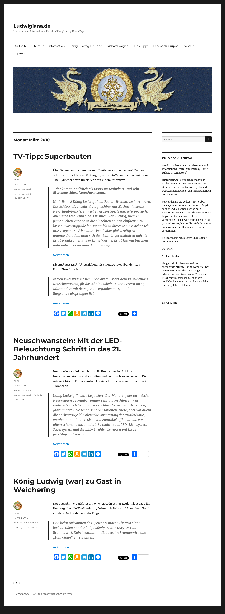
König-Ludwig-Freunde (86, 46)
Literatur (38, 46)
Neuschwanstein (22, 189)
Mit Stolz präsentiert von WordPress (52, 594)
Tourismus (19, 197)
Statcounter (8, 611)
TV (27, 197)
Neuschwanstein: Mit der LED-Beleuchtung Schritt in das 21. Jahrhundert (67, 349)
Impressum (21, 53)
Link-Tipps (141, 46)
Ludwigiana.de (31, 26)
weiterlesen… (62, 255)
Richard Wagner (118, 46)
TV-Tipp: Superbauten (52, 156)
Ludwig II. (33, 522)
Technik (38, 395)
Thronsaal (19, 398)
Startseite (20, 46)
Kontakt (189, 46)
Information (56, 46)
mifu (16, 179)
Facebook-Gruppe (166, 46)
